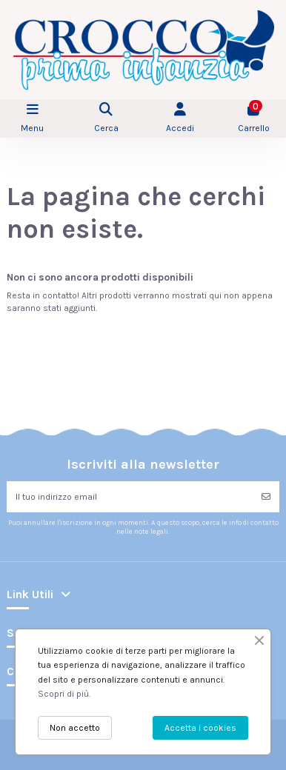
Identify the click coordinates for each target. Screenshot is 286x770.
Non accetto (75, 728)
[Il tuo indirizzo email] (130, 496)
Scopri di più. (64, 694)
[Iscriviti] (266, 496)
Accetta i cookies (200, 728)
